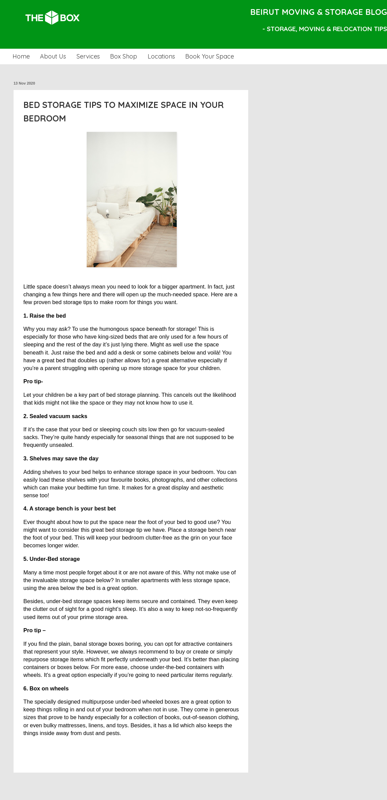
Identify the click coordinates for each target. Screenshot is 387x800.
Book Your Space (209, 56)
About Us (53, 56)
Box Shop (123, 56)
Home (21, 56)
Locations (161, 56)
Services (88, 56)
